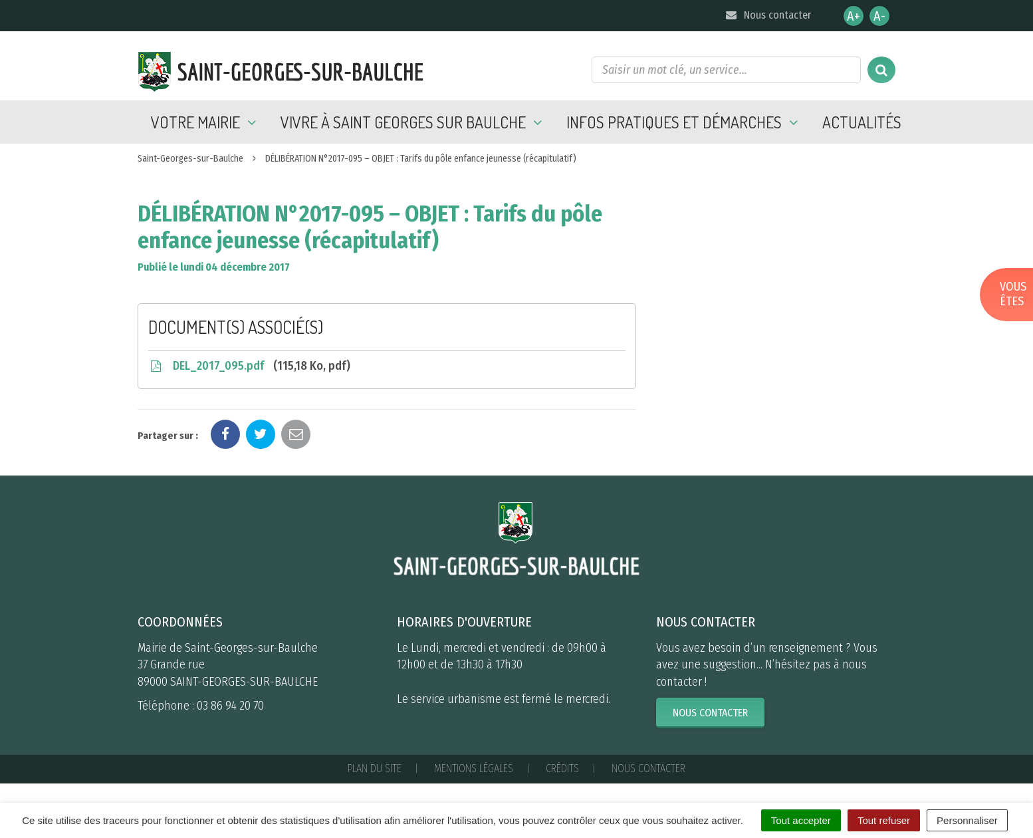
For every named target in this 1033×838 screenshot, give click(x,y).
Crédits (562, 768)
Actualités (861, 122)
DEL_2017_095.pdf (249, 365)
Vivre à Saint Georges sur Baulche (413, 122)
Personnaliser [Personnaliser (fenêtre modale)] (967, 820)
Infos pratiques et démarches (684, 122)
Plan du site (375, 768)
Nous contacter (767, 15)
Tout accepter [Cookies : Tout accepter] (801, 820)
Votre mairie (206, 122)
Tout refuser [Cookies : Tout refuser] (884, 820)
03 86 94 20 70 (230, 705)
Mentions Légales (473, 768)
